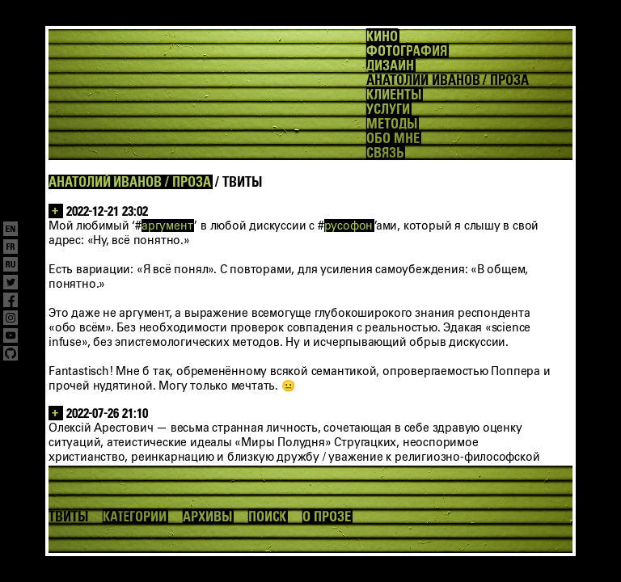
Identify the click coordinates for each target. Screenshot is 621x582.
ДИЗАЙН (390, 65)
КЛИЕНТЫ (393, 94)
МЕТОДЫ (391, 123)
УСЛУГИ (388, 109)
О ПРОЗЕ (326, 516)
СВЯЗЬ (384, 153)
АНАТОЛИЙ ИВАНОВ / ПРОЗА (130, 182)
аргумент (167, 225)
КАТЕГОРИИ (135, 516)
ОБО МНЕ (393, 138)
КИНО (382, 36)
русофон (349, 225)
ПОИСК (267, 516)
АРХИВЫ (207, 516)
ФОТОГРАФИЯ (406, 51)
